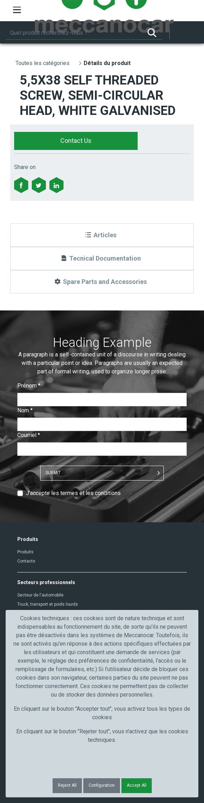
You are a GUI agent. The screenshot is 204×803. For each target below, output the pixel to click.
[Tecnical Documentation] (102, 258)
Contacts (26, 561)
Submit (53, 472)
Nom (24, 410)
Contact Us (75, 140)
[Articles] (102, 235)
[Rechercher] (74, 33)
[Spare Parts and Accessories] (102, 281)
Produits (25, 551)
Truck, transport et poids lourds (47, 604)
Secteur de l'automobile (40, 595)
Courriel (28, 435)
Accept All (136, 785)
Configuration (102, 785)
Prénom (28, 385)
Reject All (67, 785)
